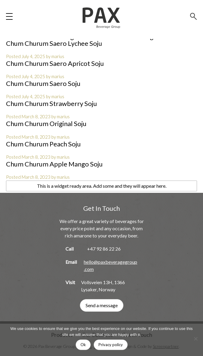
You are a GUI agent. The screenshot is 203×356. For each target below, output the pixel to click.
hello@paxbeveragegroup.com (110, 265)
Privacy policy (110, 344)
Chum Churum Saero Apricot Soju (55, 63)
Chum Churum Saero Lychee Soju (54, 43)
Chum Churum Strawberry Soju (51, 103)
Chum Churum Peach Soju (43, 144)
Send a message (102, 305)
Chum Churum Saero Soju (43, 83)
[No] (195, 339)
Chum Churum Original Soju (46, 123)
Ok (83, 344)
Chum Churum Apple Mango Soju (54, 164)
